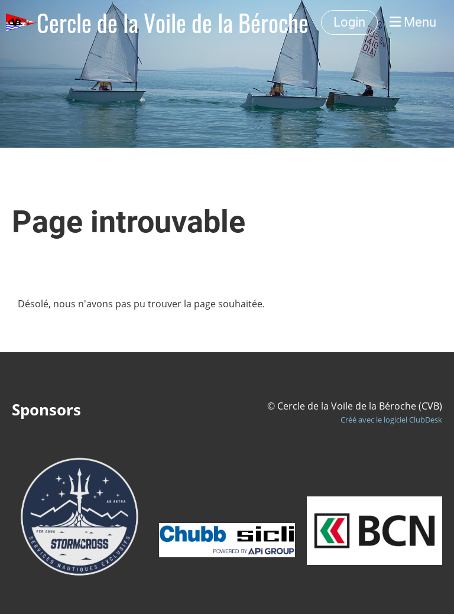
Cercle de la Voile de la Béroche (173, 22)
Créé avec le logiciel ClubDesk (391, 419)
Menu (413, 22)
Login (349, 22)
